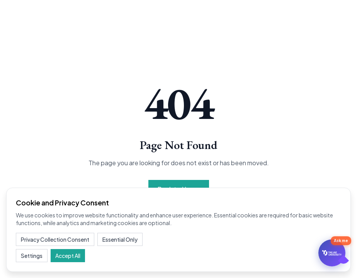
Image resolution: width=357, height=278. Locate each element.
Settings (31, 255)
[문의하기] (331, 252)
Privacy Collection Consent (55, 239)
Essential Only (120, 239)
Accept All (67, 255)
